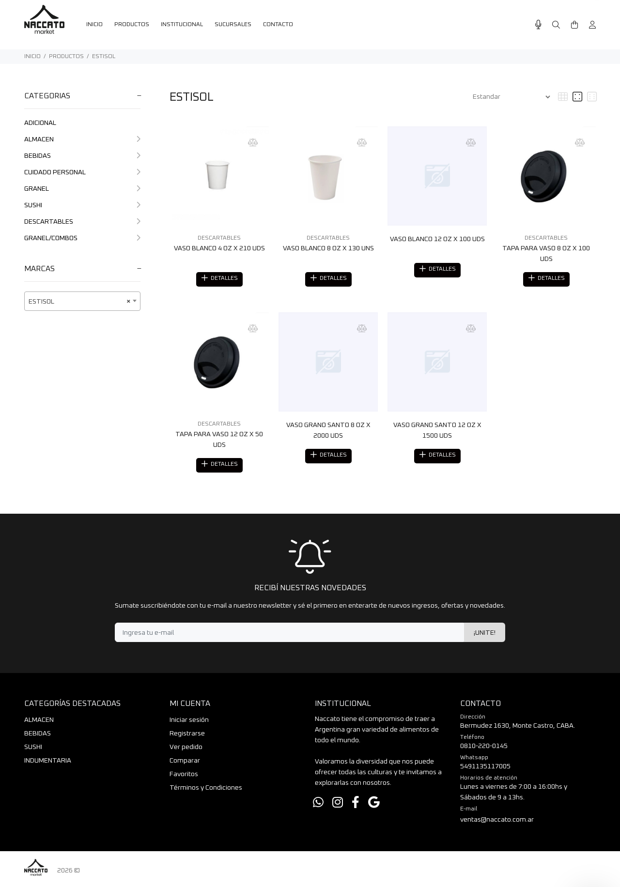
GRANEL (82, 188)
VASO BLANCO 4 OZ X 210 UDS (219, 248)
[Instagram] (337, 806)
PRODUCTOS (66, 57)
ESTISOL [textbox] (79, 301)
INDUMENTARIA (47, 763)
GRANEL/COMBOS (82, 238)
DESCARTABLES (82, 221)
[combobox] (82, 301)
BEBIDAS (82, 156)
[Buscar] (556, 25)
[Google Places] (374, 806)
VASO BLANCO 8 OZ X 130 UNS (328, 248)
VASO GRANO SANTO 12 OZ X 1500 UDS (437, 432)
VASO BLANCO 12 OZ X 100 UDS (437, 239)
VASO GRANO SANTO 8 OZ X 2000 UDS (328, 432)
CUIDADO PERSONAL (82, 172)
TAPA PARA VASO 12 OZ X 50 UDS (219, 441)
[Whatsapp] (318, 806)
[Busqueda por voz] (538, 24)
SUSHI (82, 205)
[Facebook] (355, 806)
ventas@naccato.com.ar (497, 822)
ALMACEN (82, 139)
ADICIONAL (40, 123)
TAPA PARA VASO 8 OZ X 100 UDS (546, 253)
